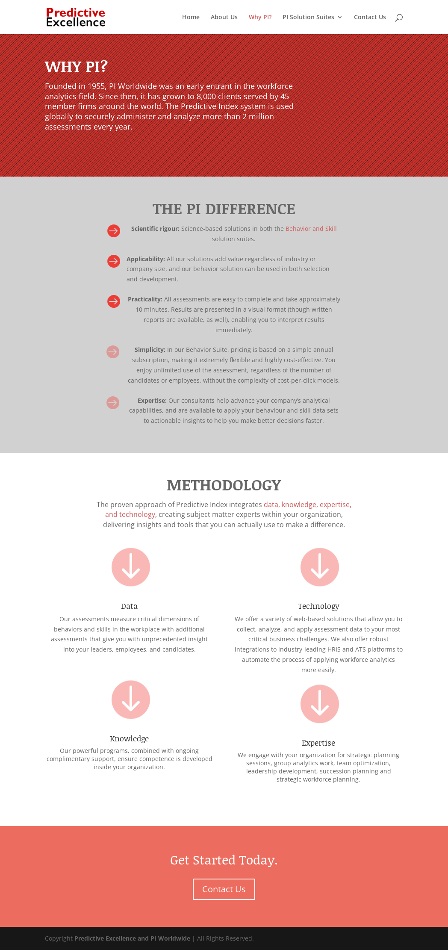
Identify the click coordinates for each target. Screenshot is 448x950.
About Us (224, 17)
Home (191, 17)
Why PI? (260, 17)
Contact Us (370, 17)
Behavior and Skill (311, 228)
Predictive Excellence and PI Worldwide (132, 938)
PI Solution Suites (308, 17)
